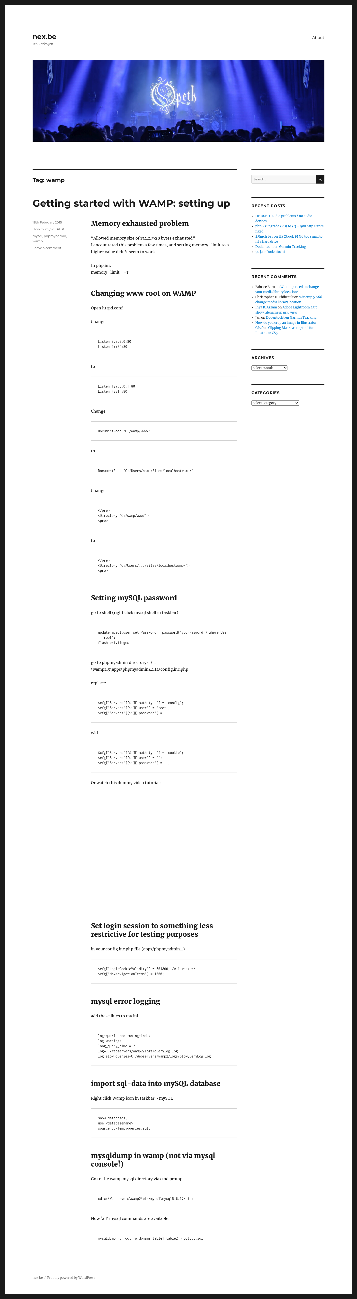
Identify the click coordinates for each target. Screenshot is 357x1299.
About (318, 37)
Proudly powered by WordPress (71, 1278)
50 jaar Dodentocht (270, 252)
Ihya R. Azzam (266, 307)
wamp (38, 241)
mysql (37, 236)
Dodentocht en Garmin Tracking (280, 247)
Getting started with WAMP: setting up (131, 203)
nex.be (44, 36)
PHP (60, 229)
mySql (50, 229)
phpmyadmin (55, 236)
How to (38, 229)
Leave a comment (47, 248)
